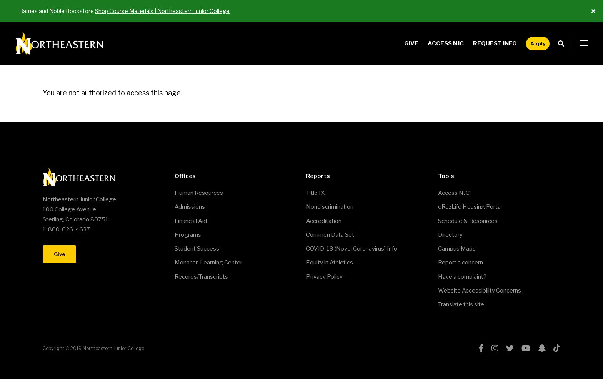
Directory (450, 234)
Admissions (190, 206)
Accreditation (323, 221)
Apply (537, 43)
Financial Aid (191, 221)
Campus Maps (457, 248)
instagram (494, 348)
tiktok (556, 348)
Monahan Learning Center (208, 262)
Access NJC (446, 43)
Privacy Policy (324, 276)
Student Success (197, 248)
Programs (188, 234)
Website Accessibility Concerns (479, 290)
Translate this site (461, 304)
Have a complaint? (462, 276)
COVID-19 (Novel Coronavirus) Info (351, 248)
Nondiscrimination (329, 206)
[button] (584, 43)
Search (563, 43)
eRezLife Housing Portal (470, 206)
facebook (481, 348)
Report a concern (460, 262)
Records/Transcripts (201, 276)
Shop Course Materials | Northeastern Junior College (162, 11)
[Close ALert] (593, 11)
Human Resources (199, 193)
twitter (510, 348)
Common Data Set (330, 234)
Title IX (315, 193)
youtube (525, 348)
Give (411, 43)
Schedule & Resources (468, 221)
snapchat (542, 348)
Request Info (495, 43)
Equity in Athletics (329, 262)
